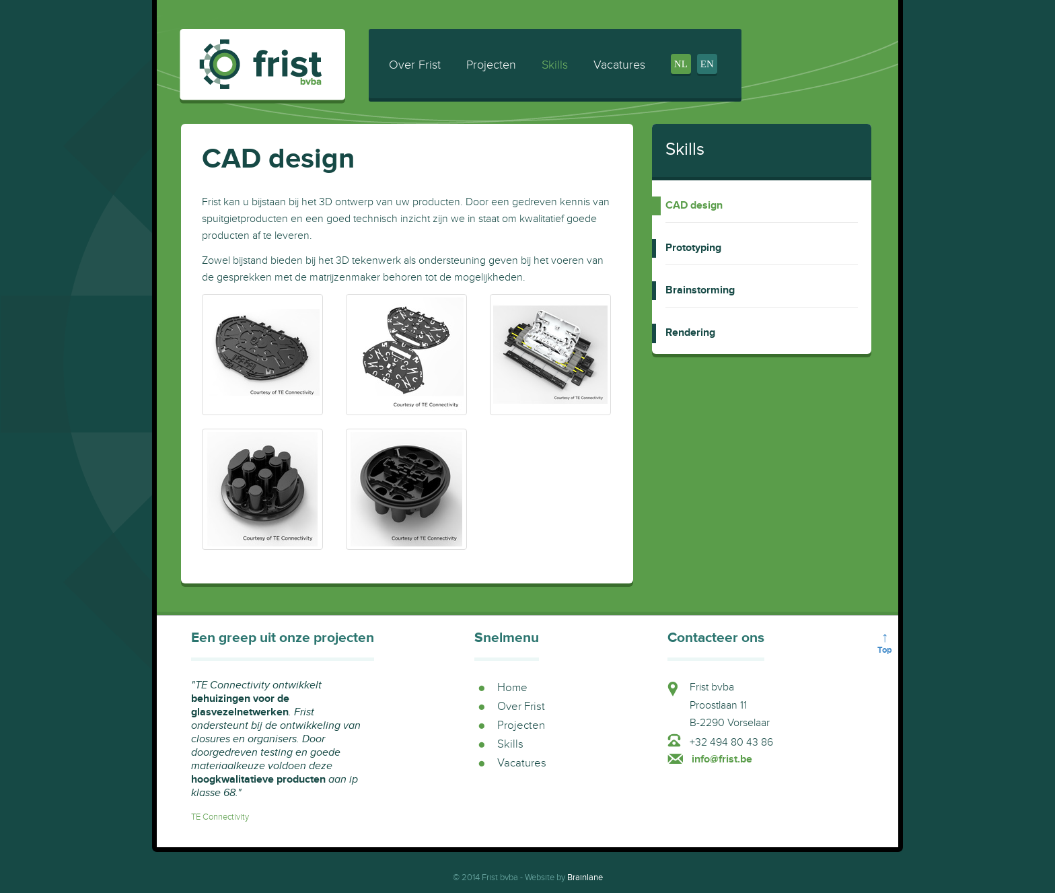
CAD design (694, 206)
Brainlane (585, 877)
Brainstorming (700, 290)
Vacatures (619, 65)
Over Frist (415, 65)
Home (512, 687)
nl (681, 64)
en (707, 64)
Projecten (491, 65)
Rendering (690, 333)
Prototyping (693, 248)
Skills (555, 65)
